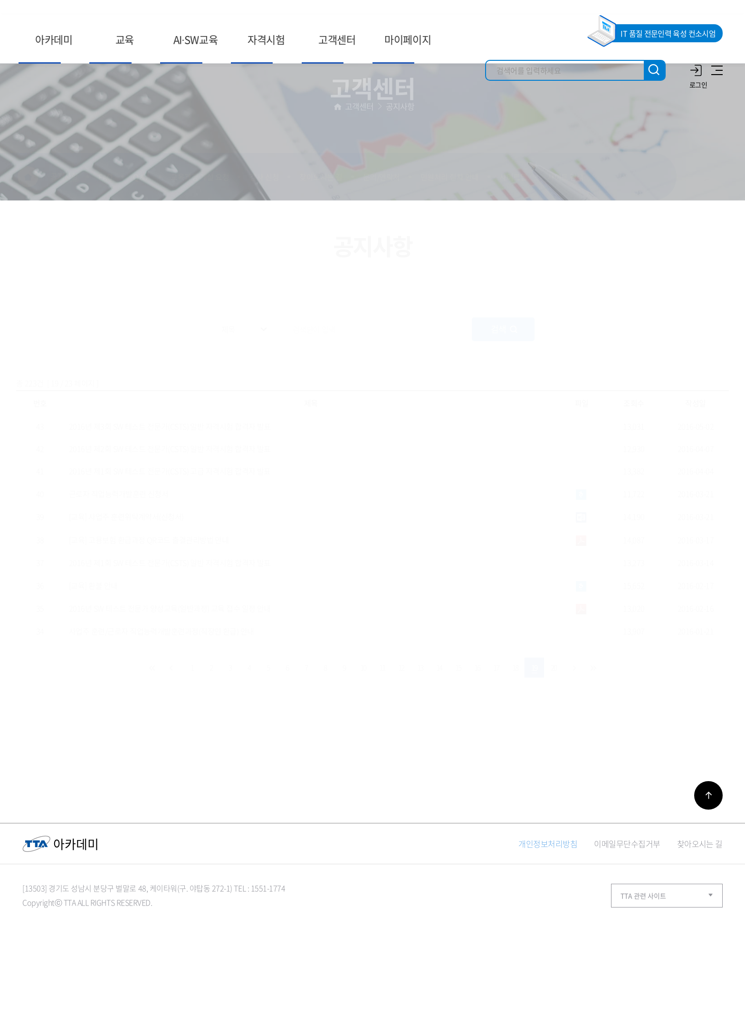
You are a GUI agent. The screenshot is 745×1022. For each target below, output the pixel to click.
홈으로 (338, 171)
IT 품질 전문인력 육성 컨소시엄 (668, 33)
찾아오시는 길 (700, 909)
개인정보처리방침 (547, 909)
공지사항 (400, 171)
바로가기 (708, 861)
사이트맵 (715, 70)
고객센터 (359, 171)
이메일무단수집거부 (627, 909)
